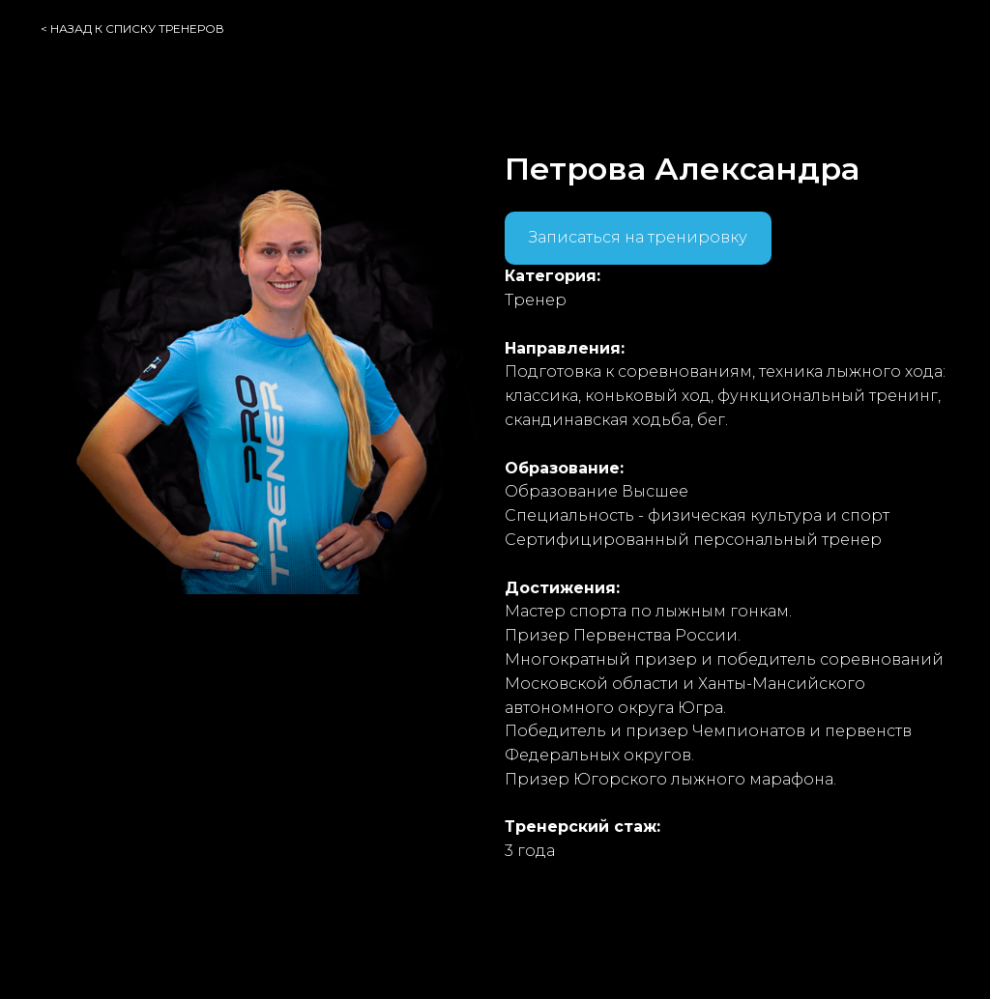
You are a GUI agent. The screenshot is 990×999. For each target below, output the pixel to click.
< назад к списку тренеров (132, 28)
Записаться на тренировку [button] (638, 237)
